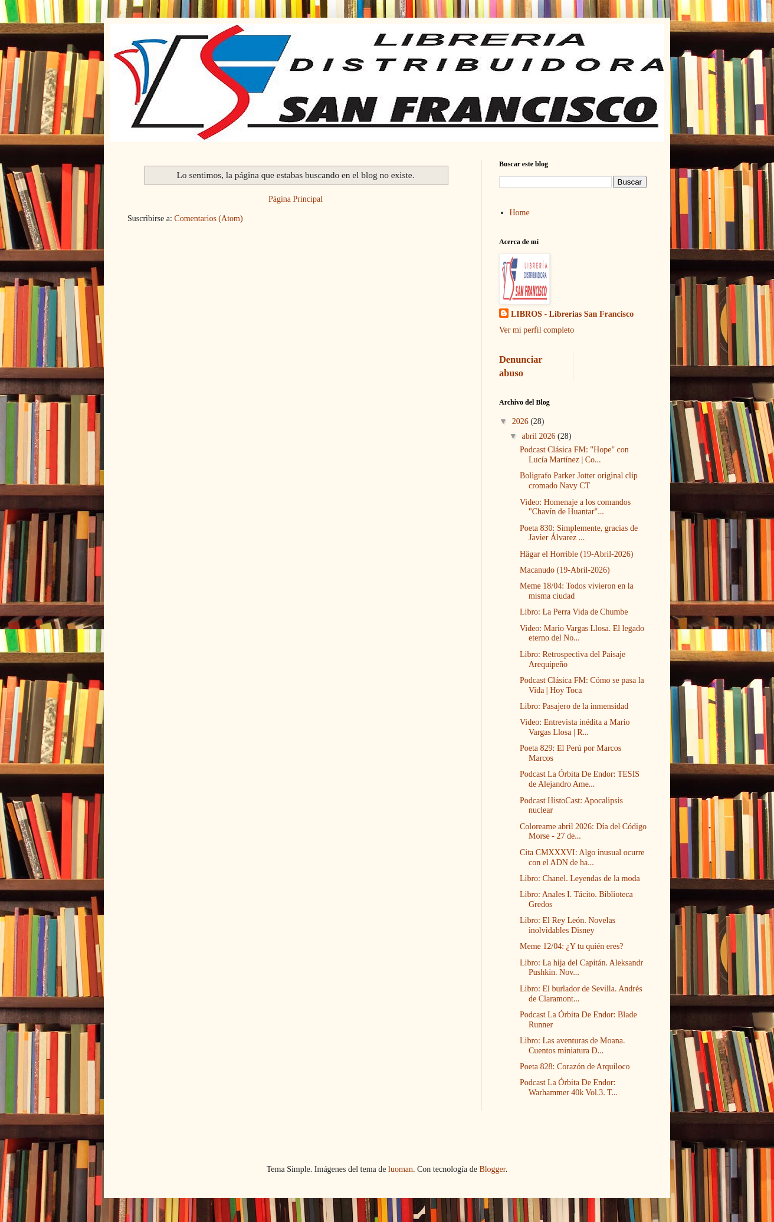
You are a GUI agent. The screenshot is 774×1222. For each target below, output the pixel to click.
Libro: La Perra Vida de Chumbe (574, 611)
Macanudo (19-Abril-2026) (565, 570)
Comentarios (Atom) (208, 218)
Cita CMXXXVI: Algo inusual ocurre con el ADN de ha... (582, 857)
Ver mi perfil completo (536, 330)
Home (520, 212)
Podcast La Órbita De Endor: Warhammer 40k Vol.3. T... (569, 1087)
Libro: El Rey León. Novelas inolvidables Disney (567, 925)
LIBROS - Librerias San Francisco (572, 314)
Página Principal (295, 199)
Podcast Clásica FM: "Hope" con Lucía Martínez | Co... (574, 454)
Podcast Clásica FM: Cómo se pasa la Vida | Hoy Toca (582, 685)
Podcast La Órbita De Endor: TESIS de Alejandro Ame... (579, 779)
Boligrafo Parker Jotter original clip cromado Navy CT (579, 480)
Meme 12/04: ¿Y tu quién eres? (572, 946)
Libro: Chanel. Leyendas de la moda (580, 878)
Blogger (492, 1169)
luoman (400, 1169)
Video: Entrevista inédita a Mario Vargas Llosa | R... (575, 727)
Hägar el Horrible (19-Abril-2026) (576, 554)
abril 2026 (539, 436)
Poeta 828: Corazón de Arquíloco (575, 1066)
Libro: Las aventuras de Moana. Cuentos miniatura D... (572, 1045)
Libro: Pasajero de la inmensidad (574, 706)
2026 (521, 421)
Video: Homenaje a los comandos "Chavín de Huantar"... (575, 507)
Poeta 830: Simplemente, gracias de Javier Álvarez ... (579, 533)
